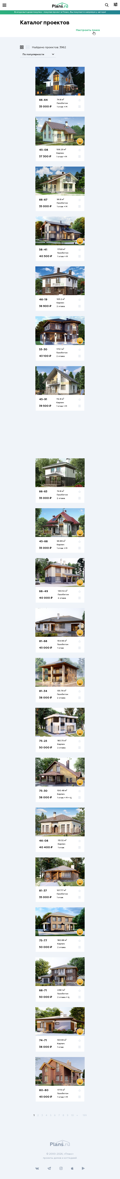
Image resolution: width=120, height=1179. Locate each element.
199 (85, 1115)
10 (72, 1115)
